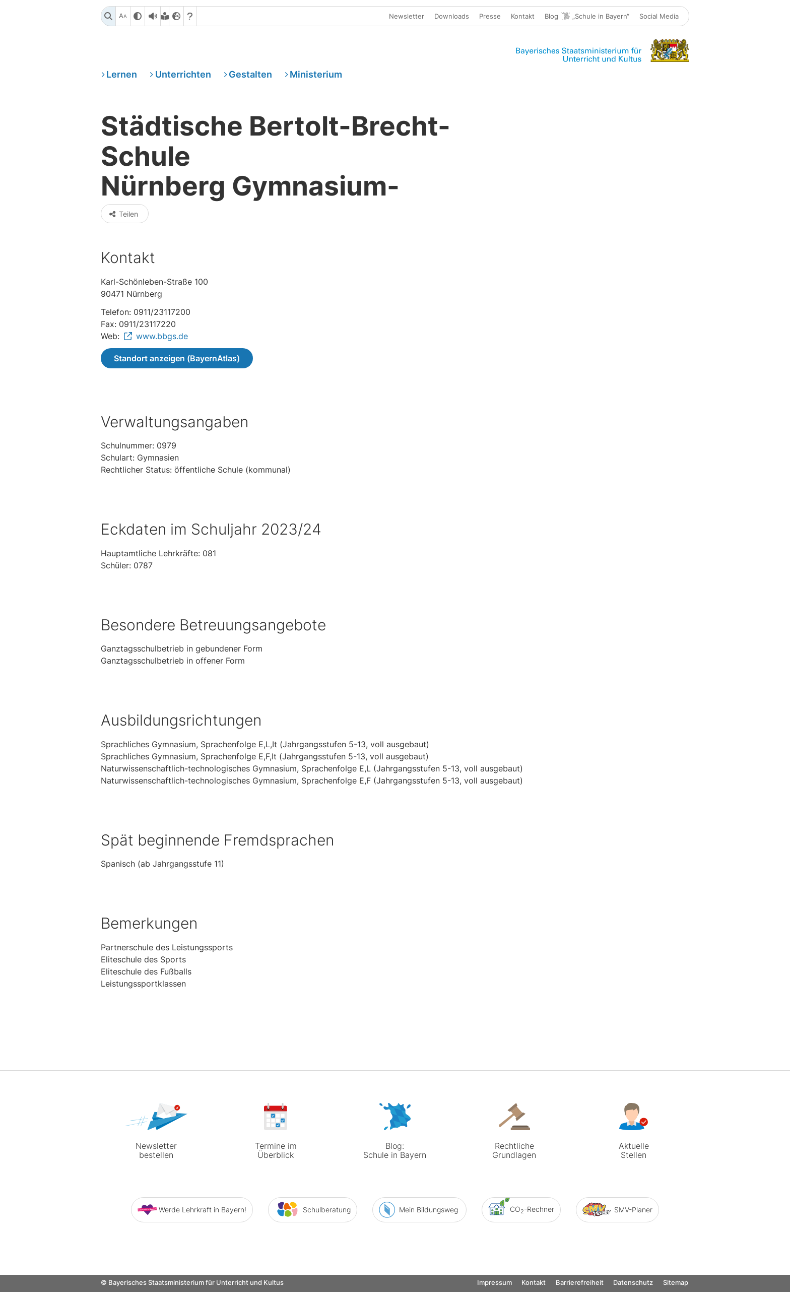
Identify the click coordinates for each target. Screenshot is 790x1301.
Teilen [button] (123, 233)
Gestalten (250, 77)
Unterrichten (183, 77)
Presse (490, 17)
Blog (587, 17)
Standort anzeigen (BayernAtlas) (177, 379)
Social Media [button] (659, 17)
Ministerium (316, 77)
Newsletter (406, 17)
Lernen (121, 77)
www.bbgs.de (162, 357)
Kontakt (523, 17)
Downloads (451, 17)
